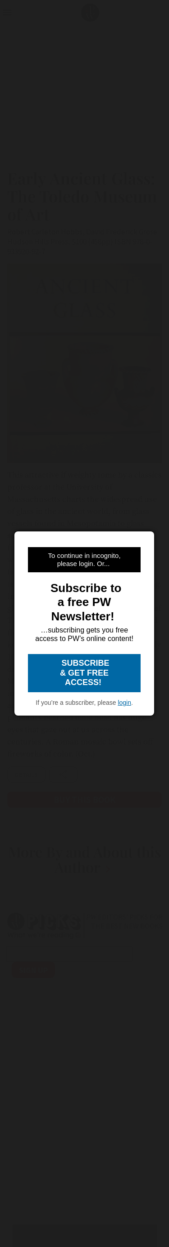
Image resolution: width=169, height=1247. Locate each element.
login (124, 702)
